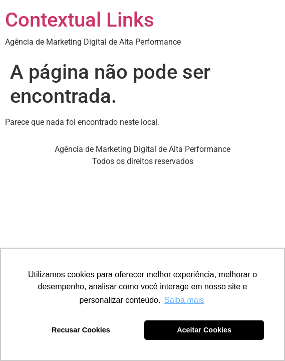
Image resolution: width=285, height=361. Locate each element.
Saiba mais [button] (184, 300)
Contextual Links (79, 20)
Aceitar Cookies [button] (204, 330)
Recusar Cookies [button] (81, 330)
